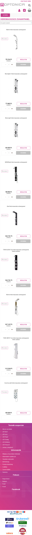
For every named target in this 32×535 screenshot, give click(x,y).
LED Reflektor (6, 442)
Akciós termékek (7, 429)
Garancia (4, 472)
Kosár (4, 486)
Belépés (4, 481)
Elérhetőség (5, 462)
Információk (16, 450)
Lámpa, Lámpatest (7, 447)
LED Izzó (4, 434)
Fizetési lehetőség (7, 464)
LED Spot (5, 432)
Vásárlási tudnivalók (8, 459)
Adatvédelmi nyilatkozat (9, 456)
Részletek (23, 59)
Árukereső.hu (22, 520)
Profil (3, 484)
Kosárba (23, 64)
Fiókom (16, 475)
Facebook (16, 489)
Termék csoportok (16, 425)
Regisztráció (5, 479)
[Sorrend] (16, 23)
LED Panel (5, 437)
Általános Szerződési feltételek (11, 454)
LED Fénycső (6, 445)
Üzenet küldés (6, 469)
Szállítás (4, 467)
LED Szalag (5, 439)
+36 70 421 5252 (25, 1)
